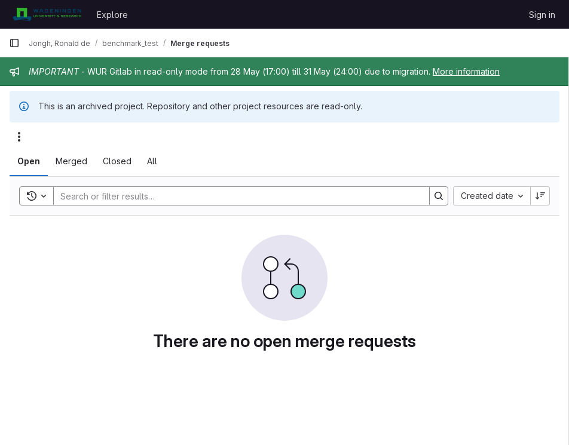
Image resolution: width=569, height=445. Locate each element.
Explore (112, 15)
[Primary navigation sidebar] (14, 43)
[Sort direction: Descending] (540, 195)
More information (466, 71)
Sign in (542, 15)
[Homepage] (47, 14)
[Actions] (19, 136)
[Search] (235, 196)
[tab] (29, 161)
